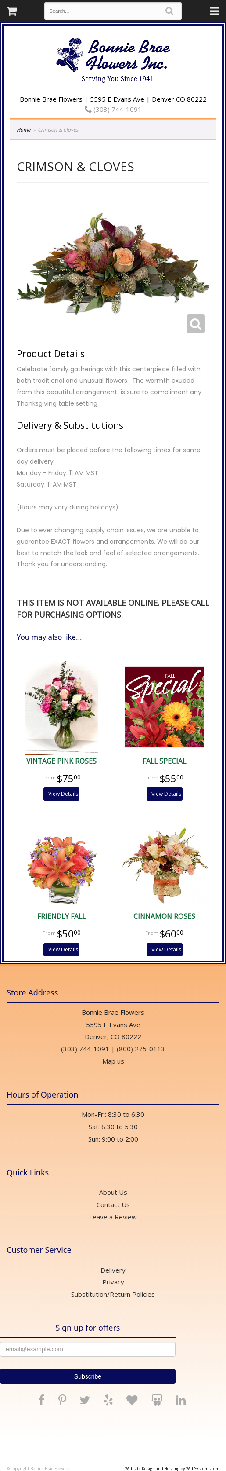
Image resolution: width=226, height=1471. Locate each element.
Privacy (113, 1281)
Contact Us (113, 1204)
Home (23, 129)
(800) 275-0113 (141, 1048)
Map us (113, 1061)
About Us (113, 1192)
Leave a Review (113, 1216)
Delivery (113, 1270)
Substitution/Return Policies (113, 1294)
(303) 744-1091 (113, 109)
